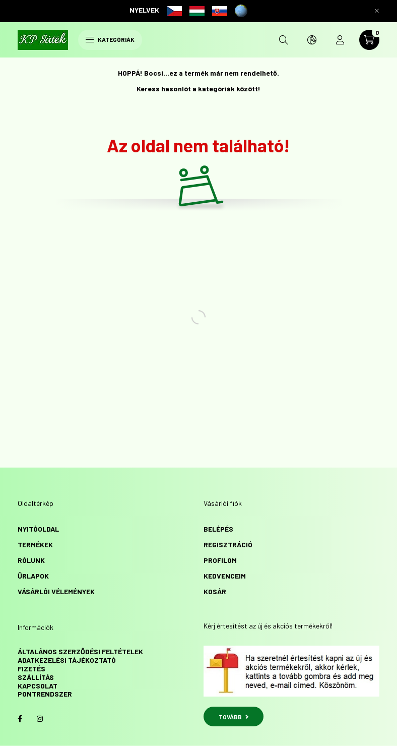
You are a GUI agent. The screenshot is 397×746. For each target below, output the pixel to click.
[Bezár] (376, 11)
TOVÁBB (233, 716)
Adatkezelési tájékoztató (67, 660)
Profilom (220, 560)
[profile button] (340, 40)
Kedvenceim (225, 575)
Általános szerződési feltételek (80, 651)
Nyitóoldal (38, 529)
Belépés (218, 529)
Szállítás (36, 677)
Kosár (215, 591)
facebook (20, 719)
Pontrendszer (45, 694)
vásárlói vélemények (56, 591)
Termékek (35, 544)
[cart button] (369, 40)
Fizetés (31, 668)
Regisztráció (228, 544)
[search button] (284, 40)
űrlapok (33, 575)
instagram (40, 719)
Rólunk (31, 560)
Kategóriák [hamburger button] (110, 39)
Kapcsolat (37, 685)
